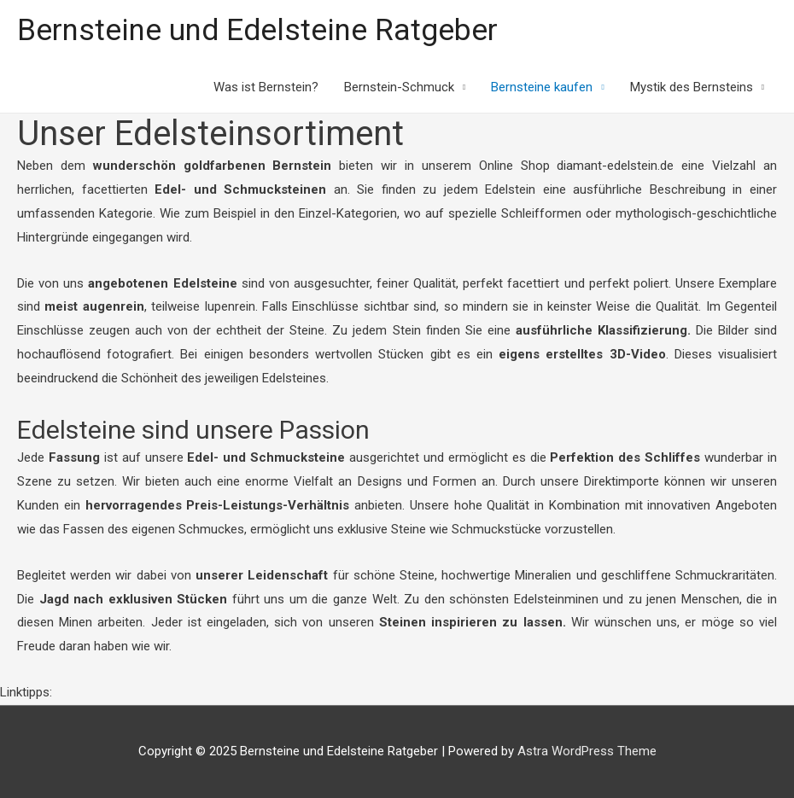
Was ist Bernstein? (265, 87)
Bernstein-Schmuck (399, 87)
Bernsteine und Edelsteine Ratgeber (257, 30)
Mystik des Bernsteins (691, 87)
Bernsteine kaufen (542, 87)
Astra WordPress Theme (587, 751)
